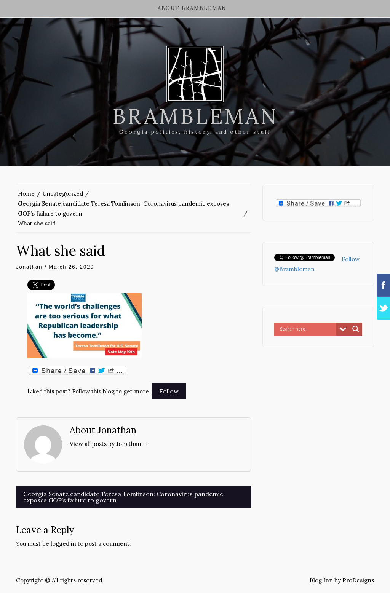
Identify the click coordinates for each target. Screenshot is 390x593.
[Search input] (307, 329)
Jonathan (29, 267)
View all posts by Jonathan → (109, 444)
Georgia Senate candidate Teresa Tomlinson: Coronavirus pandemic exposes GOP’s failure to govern (123, 497)
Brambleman (195, 116)
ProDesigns (358, 580)
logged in (63, 543)
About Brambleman (192, 8)
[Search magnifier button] (355, 329)
